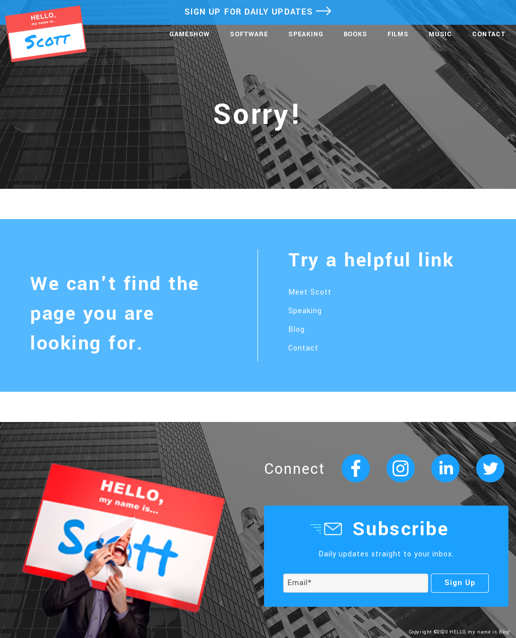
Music (440, 34)
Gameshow (189, 34)
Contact (489, 34)
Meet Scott (310, 292)
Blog (296, 329)
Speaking (306, 34)
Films (398, 34)
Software (249, 34)
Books (355, 34)
